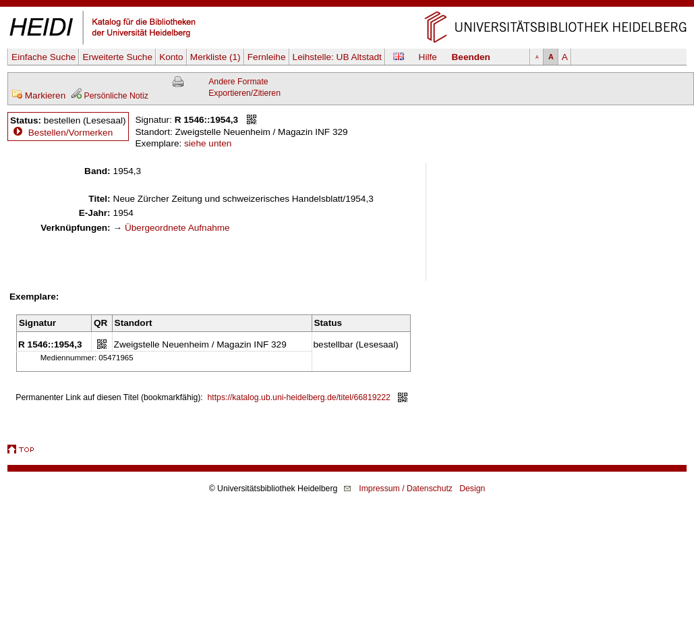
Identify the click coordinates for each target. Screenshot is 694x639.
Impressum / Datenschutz (406, 488)
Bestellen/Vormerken (70, 133)
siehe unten (207, 143)
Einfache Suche (43, 57)
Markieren (38, 95)
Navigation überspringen (347, 5)
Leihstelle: (337, 57)
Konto (171, 57)
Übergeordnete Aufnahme (177, 228)
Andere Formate (238, 81)
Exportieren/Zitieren (244, 93)
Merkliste (215, 57)
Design (472, 488)
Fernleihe (267, 57)
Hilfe (428, 57)
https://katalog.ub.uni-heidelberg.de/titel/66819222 (299, 397)
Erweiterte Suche (117, 57)
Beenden (471, 57)
